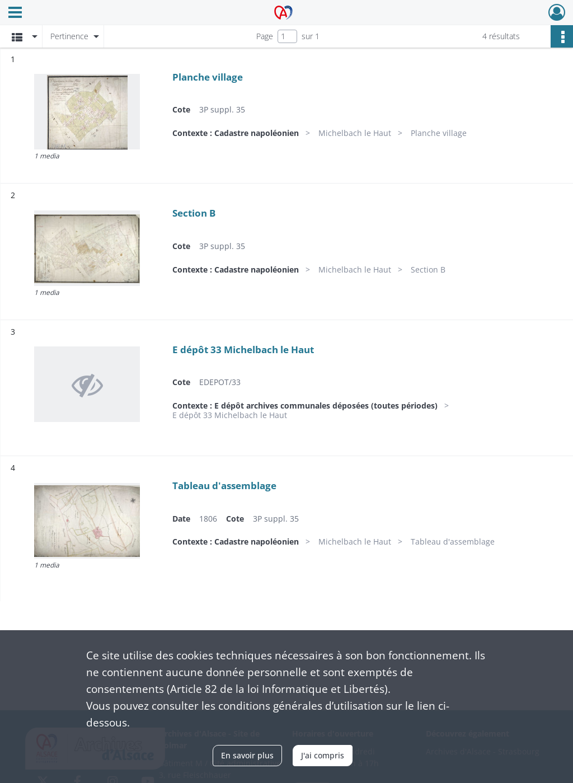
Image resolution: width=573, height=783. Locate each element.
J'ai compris (322, 755)
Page (264, 36)
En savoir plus (247, 755)
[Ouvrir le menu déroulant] (15, 13)
